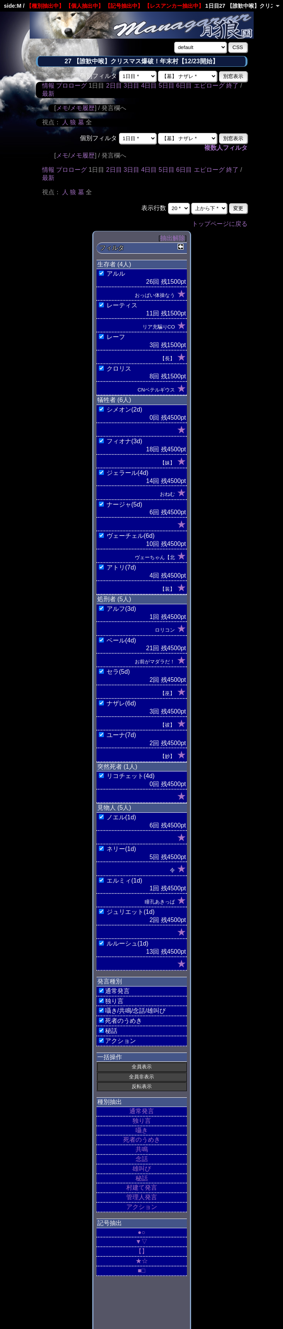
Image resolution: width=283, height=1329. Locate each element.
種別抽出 (109, 1101)
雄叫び (141, 1168)
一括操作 (109, 1057)
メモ (62, 108)
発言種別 (109, 981)
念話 (142, 1159)
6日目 (184, 85)
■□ (141, 1270)
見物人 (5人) (114, 807)
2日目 (114, 85)
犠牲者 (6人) (114, 400)
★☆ (142, 1261)
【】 (142, 1251)
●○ (141, 1232)
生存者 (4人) (114, 264)
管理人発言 (141, 1197)
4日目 (149, 85)
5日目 (167, 85)
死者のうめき (141, 1139)
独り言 (141, 1120)
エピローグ (209, 85)
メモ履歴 (82, 108)
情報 (48, 85)
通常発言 (141, 1111)
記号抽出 (109, 1223)
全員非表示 (141, 1077)
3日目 (131, 85)
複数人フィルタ (225, 147)
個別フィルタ (98, 76)
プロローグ (71, 85)
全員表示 (142, 1067)
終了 (232, 85)
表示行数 (153, 208)
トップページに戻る (219, 223)
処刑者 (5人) (114, 599)
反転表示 (142, 1086)
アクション (141, 1207)
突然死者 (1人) (117, 766)
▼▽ (142, 1241)
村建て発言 (141, 1187)
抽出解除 (172, 238)
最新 (48, 93)
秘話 (142, 1178)
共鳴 (142, 1149)
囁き (142, 1130)
